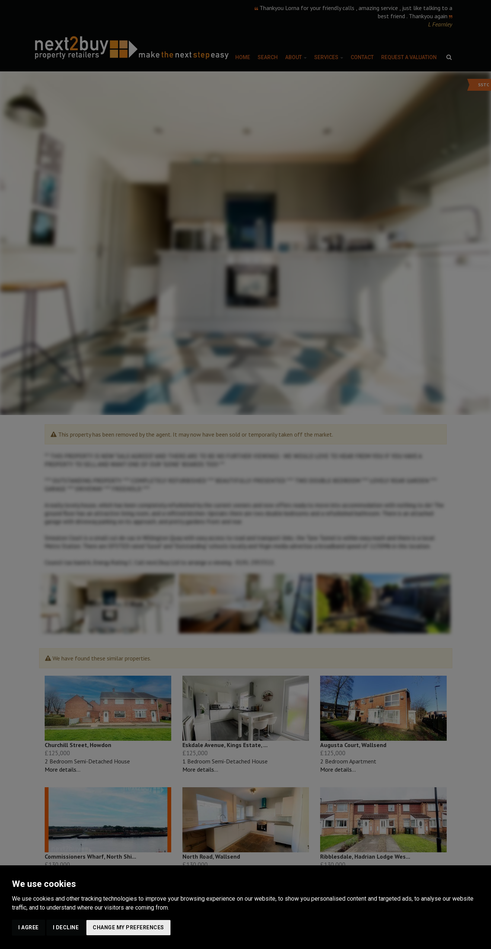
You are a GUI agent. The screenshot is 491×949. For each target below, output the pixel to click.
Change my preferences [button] (128, 927)
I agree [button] (28, 927)
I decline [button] (66, 927)
